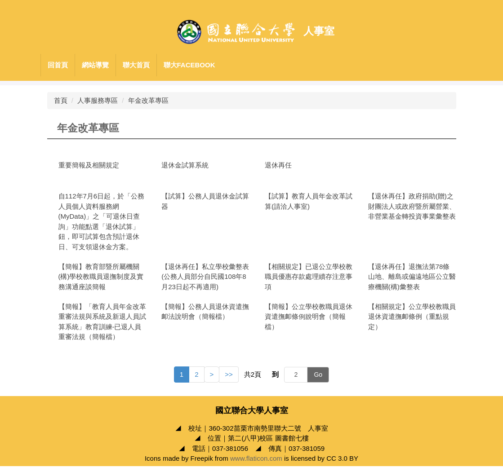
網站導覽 (95, 65)
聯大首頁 (136, 65)
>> (229, 374)
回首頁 (58, 65)
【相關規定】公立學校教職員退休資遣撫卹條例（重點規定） (412, 317)
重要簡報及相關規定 (88, 165)
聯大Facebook (189, 65)
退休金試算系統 (185, 165)
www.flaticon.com (256, 468)
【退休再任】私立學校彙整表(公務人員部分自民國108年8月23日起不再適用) (205, 277)
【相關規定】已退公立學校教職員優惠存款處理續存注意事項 (308, 277)
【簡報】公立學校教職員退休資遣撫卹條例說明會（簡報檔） (308, 317)
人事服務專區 (97, 100)
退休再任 (278, 165)
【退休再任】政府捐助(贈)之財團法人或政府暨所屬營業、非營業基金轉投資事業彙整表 (412, 206)
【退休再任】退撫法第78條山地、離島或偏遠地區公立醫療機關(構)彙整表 (412, 277)
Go (318, 374)
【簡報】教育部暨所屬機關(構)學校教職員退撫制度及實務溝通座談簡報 (101, 277)
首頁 (60, 100)
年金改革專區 (148, 100)
